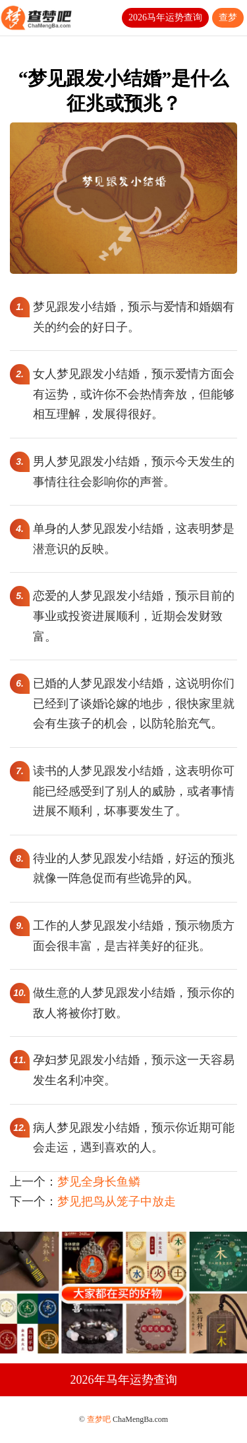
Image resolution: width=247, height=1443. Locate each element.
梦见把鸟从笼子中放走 (116, 1201)
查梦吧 (99, 1419)
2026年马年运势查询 (123, 1379)
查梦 (228, 17)
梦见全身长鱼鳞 (98, 1181)
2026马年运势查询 (165, 17)
